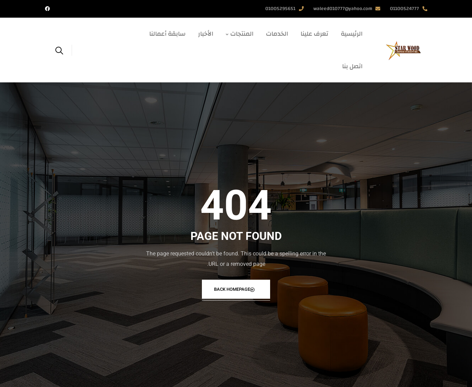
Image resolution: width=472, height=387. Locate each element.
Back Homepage (234, 289)
